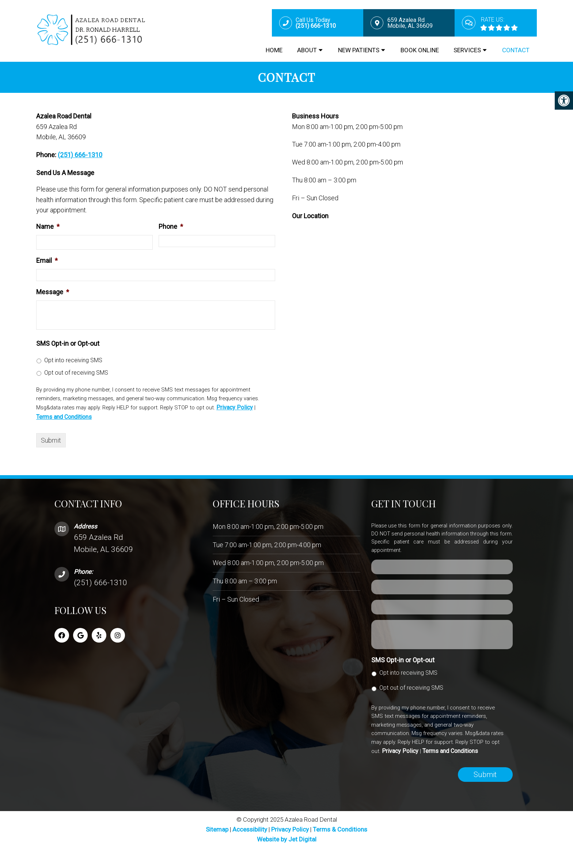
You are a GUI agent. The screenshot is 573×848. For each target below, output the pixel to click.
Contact (516, 50)
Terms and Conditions (64, 416)
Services (467, 50)
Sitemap (217, 829)
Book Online (420, 50)
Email (47, 260)
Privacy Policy (234, 407)
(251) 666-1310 (80, 155)
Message (52, 292)
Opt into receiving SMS (73, 360)
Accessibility (249, 829)
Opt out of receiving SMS (76, 372)
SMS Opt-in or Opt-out (67, 343)
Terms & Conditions (340, 829)
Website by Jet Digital (286, 839)
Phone (171, 226)
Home (274, 50)
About (307, 50)
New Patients (358, 50)
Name (48, 226)
